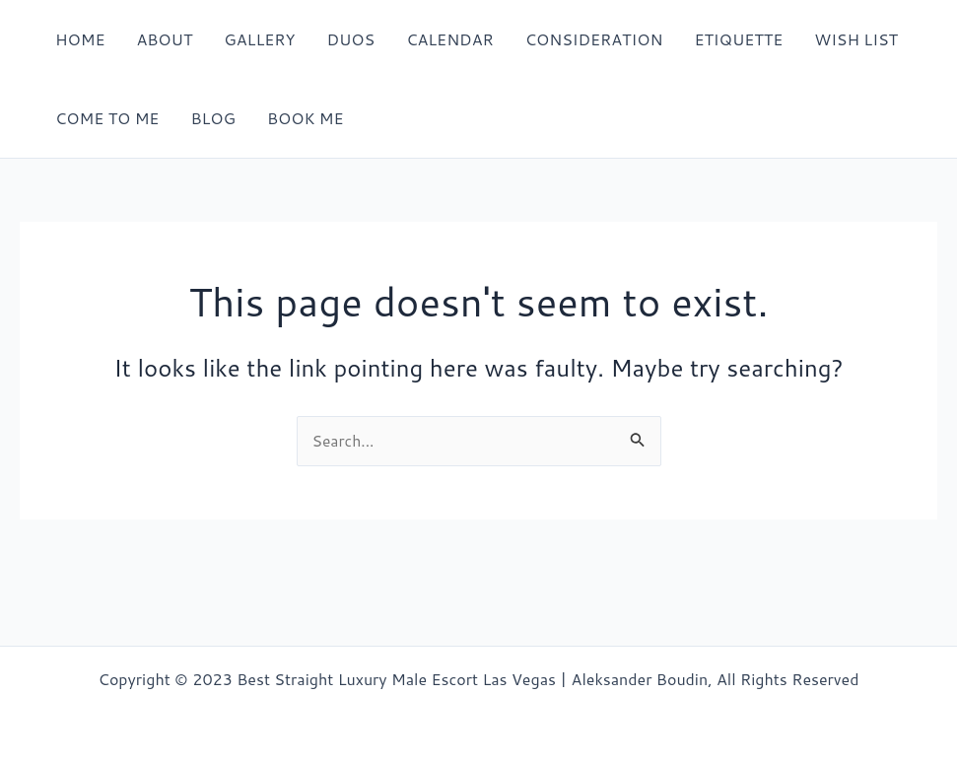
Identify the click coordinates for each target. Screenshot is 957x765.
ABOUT (164, 39)
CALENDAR (450, 39)
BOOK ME (305, 117)
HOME (79, 39)
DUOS (350, 39)
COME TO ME (107, 117)
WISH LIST (856, 39)
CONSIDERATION (594, 39)
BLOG (213, 117)
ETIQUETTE (738, 39)
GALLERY (259, 39)
